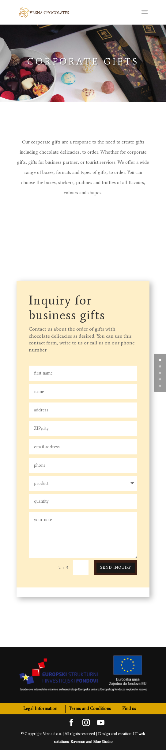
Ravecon (77, 741)
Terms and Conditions (90, 708)
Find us (129, 708)
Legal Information (40, 708)
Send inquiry (115, 567)
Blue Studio (102, 741)
